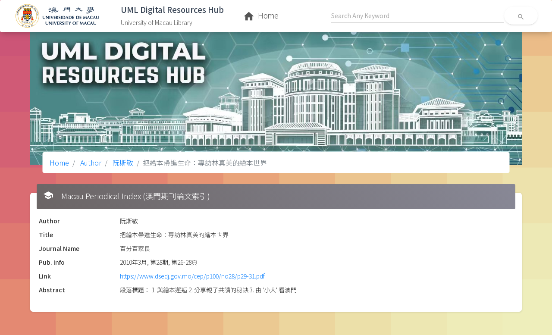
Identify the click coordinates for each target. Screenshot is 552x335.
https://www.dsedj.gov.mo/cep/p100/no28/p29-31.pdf (192, 276)
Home (59, 162)
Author (89, 162)
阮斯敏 (122, 162)
